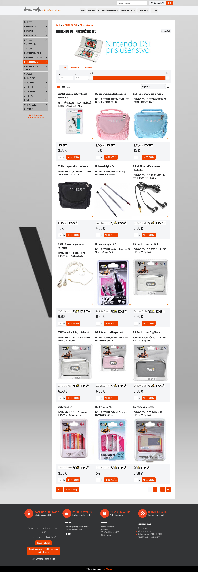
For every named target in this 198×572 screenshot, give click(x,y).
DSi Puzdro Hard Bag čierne (146, 332)
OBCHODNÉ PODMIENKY (108, 10)
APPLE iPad (28, 95)
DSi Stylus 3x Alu (103, 406)
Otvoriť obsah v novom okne (43, 558)
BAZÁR (36, 100)
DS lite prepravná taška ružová (110, 93)
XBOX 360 (36, 40)
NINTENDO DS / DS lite (36, 57)
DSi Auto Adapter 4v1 (105, 244)
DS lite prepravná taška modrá (148, 93)
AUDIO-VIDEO (36, 82)
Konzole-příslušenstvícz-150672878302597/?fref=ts (36, 116)
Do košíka (73, 157)
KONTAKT (91, 10)
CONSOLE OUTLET (36, 105)
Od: (66, 76)
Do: (82, 76)
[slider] (91, 78)
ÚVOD (83, 10)
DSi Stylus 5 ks (65, 406)
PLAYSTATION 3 (36, 31)
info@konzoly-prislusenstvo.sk (79, 526)
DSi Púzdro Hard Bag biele (146, 244)
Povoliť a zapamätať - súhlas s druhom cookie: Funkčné (43, 551)
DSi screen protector (143, 406)
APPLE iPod (36, 87)
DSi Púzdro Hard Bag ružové (109, 332)
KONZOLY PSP (29, 78)
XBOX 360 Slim (30, 44)
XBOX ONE (28, 48)
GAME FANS (36, 109)
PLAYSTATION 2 (36, 26)
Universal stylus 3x (104, 166)
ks (61, 157)
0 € (169, 3)
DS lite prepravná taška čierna (73, 166)
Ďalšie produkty (71, 489)
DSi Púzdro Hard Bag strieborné (73, 332)
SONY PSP (36, 22)
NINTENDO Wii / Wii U (36, 53)
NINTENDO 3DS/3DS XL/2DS (36, 67)
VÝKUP (154, 10)
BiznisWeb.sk (107, 568)
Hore (59, 489)
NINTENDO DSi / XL (36, 62)
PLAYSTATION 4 (36, 35)
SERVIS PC (143, 10)
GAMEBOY (28, 73)
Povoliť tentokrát (43, 542)
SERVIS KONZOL (128, 10)
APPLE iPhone (36, 91)
